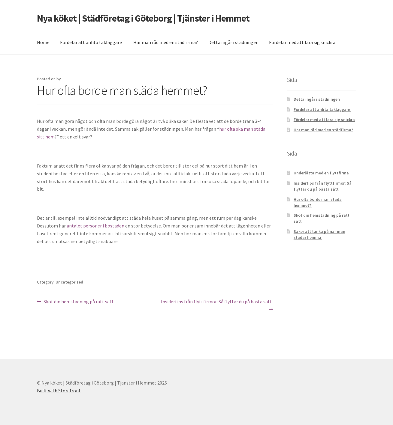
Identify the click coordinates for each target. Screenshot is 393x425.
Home (43, 42)
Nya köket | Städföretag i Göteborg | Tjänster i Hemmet (143, 18)
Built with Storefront (59, 391)
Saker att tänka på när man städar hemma (319, 234)
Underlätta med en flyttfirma (322, 173)
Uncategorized (69, 282)
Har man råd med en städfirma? (165, 42)
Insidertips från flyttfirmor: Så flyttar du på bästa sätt (217, 305)
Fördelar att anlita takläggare (91, 42)
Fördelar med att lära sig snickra (302, 42)
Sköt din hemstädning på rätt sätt (79, 302)
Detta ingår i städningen (233, 42)
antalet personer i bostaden (95, 226)
